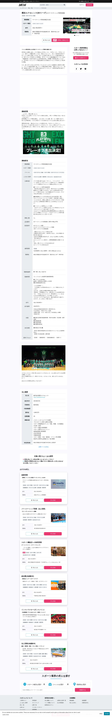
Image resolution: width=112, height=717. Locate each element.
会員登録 (89, 5)
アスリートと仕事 (37, 176)
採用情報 (34, 709)
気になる (46, 40)
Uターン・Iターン (43, 587)
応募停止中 (55, 40)
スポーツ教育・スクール (41, 584)
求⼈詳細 (52, 500)
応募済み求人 (85, 702)
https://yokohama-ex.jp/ (39, 397)
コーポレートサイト (37, 707)
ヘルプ (91, 1)
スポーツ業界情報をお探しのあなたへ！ (81, 49)
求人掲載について (49, 700)
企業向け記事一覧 (61, 700)
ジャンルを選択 (56, 684)
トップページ (23, 8)
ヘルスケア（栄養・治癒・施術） (41, 653)
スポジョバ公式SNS (81, 64)
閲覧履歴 (72, 700)
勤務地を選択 (79, 684)
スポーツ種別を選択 (32, 684)
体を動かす (31, 587)
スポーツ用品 (47, 172)
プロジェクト (50, 176)
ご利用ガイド (23, 700)
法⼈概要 (25, 392)
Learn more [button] (5, 714)
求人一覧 (30, 8)
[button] (66, 27)
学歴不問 (44, 176)
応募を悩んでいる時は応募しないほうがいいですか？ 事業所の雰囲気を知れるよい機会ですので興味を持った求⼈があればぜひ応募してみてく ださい (43, 461)
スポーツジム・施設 (31, 584)
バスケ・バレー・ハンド (38, 23)
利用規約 (34, 700)
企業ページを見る (44, 447)
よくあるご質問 (23, 702)
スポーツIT (36, 485)
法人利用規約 (60, 702)
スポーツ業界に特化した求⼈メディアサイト (29, 1)
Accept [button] (107, 713)
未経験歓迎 (25, 487)
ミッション (22, 709)
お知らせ (22, 707)
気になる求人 (73, 702)
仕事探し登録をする (60, 40)
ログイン (81, 5)
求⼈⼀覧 (22, 705)
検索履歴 (84, 700)
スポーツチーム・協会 (30, 15)
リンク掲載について (50, 702)
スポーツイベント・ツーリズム (57, 172)
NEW (24, 552)
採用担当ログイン (49, 705)
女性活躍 (39, 487)
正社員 (23, 15)
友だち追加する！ (81, 58)
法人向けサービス (57, 176)
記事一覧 (34, 705)
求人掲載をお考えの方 (84, 1)
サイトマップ (35, 702)
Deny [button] (101, 713)
